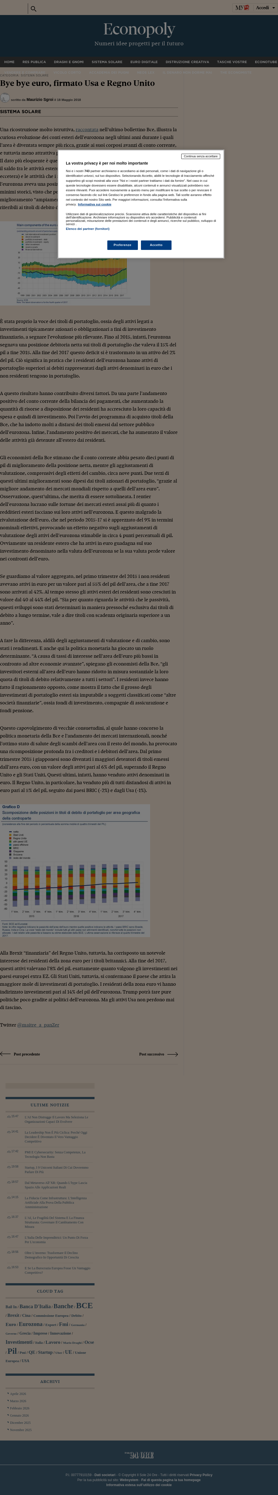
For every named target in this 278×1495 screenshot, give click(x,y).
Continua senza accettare (201, 156)
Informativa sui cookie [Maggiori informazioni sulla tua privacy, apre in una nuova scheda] (94, 204)
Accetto (156, 245)
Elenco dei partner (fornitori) (88, 228)
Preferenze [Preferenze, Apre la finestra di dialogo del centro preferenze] (122, 245)
